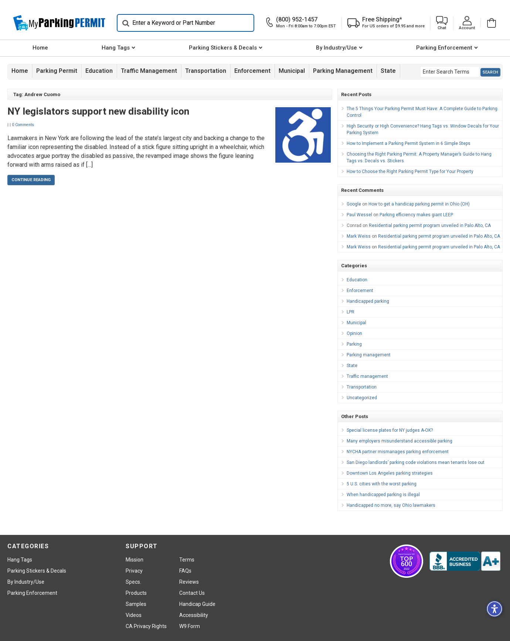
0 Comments (23, 124)
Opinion (354, 333)
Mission (134, 560)
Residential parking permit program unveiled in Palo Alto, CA (430, 225)
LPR (350, 312)
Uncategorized (362, 397)
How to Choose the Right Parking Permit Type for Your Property (410, 171)
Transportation (205, 70)
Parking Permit (56, 70)
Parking (354, 344)
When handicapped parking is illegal (383, 494)
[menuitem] (40, 48)
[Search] (185, 23)
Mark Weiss (359, 236)
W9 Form (189, 626)
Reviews (189, 582)
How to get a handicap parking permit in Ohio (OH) (419, 204)
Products (136, 593)
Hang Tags (116, 47)
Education (99, 70)
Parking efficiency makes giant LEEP (416, 214)
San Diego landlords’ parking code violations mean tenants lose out (415, 462)
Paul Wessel (359, 214)
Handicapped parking (368, 301)
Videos (134, 615)
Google (354, 204)
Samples (136, 604)
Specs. (133, 582)
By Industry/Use (336, 47)
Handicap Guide (197, 604)
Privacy (134, 571)
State (388, 70)
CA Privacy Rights (146, 626)
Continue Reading (31, 179)
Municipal (292, 70)
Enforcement (252, 70)
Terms (186, 560)
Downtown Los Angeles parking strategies (390, 473)
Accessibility (193, 615)
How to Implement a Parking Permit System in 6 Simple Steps (408, 143)
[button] (442, 23)
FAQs (185, 571)
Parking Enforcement (444, 47)
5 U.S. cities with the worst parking (381, 483)
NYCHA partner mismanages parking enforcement (398, 451)
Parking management (343, 70)
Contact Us (192, 593)
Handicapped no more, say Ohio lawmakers (391, 505)
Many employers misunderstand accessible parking (399, 441)
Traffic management (149, 70)
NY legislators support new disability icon (98, 111)
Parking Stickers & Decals (223, 47)
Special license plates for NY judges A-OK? (390, 430)
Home (40, 47)
